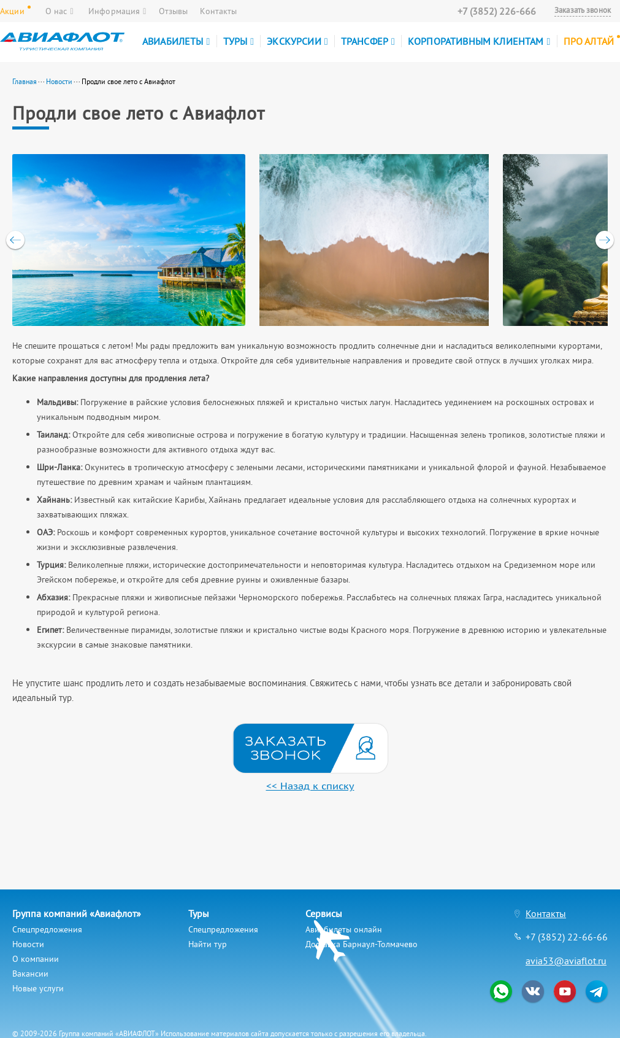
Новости (59, 81)
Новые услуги (38, 988)
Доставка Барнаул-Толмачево (361, 944)
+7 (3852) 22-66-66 (567, 936)
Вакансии (30, 973)
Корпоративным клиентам (479, 41)
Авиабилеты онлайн (343, 929)
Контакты (218, 11)
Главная (24, 81)
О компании (35, 958)
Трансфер (368, 41)
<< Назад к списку (310, 785)
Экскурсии (297, 41)
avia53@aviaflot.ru (566, 961)
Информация (117, 11)
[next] (604, 240)
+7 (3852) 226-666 (496, 11)
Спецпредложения (47, 929)
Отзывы (173, 11)
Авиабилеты (176, 41)
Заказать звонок (582, 10)
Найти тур (207, 944)
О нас (59, 11)
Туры (239, 41)
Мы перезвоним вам (310, 748)
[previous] (15, 240)
